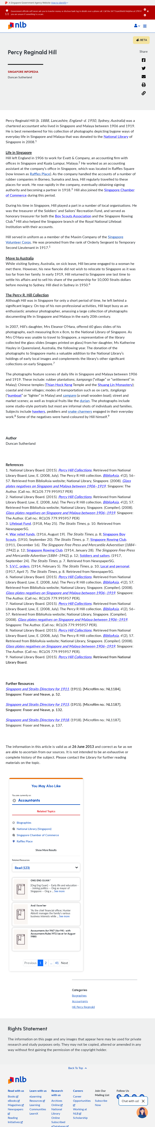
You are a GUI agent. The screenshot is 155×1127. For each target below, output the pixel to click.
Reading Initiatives (15, 1120)
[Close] (150, 9)
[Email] (143, 79)
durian (85, 400)
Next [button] (64, 963)
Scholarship (80, 1118)
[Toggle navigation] (145, 26)
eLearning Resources (37, 1098)
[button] (137, 26)
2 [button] (46, 963)
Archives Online (57, 1103)
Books (13, 1096)
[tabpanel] (46, 836)
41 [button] (57, 963)
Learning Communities (38, 1107)
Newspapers (15, 1111)
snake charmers (80, 411)
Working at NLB (80, 1111)
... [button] (51, 963)
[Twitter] (143, 70)
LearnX (34, 1113)
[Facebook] (143, 62)
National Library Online (56, 1113)
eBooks (14, 1101)
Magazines (16, 1105)
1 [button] (40, 963)
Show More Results (46, 850)
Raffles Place (40, 173)
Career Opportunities (82, 1100)
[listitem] (16, 1091)
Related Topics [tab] (46, 811)
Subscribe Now (101, 1103)
